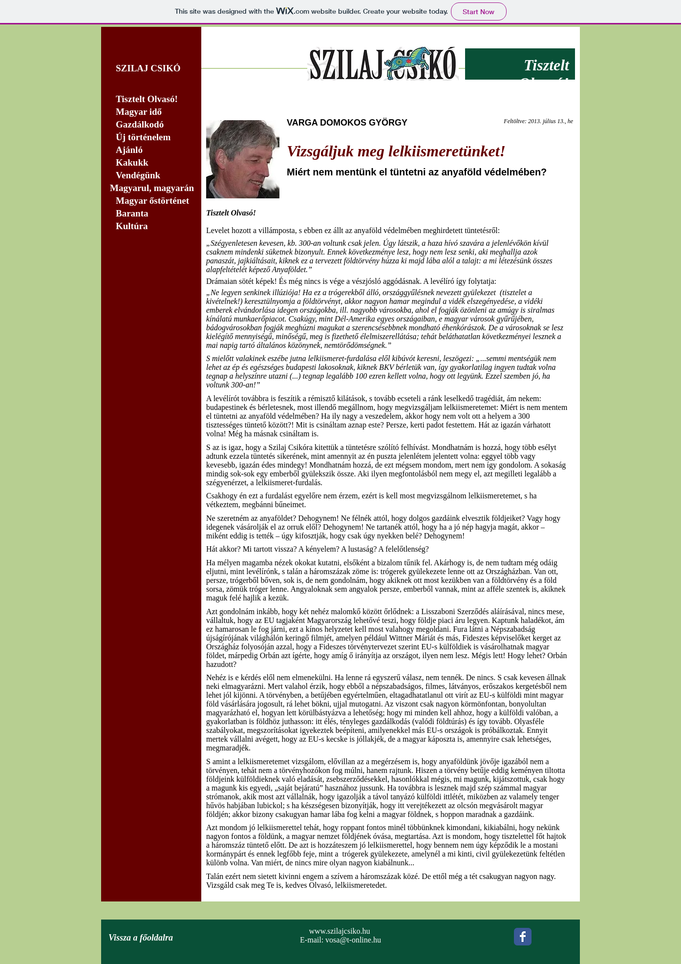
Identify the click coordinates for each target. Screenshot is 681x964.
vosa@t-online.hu (353, 940)
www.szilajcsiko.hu (339, 931)
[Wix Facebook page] (523, 936)
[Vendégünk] (151, 176)
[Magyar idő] (151, 112)
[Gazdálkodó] (151, 125)
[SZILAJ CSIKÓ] (151, 69)
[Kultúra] (154, 226)
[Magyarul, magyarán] (151, 188)
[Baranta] (151, 214)
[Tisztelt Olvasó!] (151, 99)
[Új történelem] (151, 137)
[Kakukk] (151, 163)
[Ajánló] (151, 150)
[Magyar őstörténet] (151, 201)
